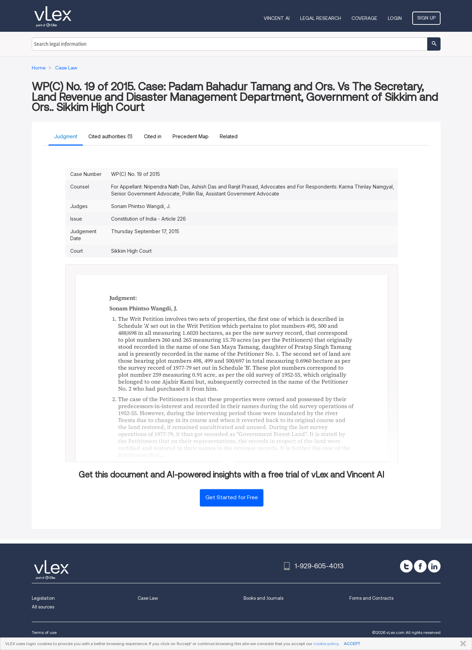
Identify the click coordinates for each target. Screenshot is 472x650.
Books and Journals (263, 598)
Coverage (364, 18)
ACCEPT (352, 643)
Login (395, 18)
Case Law (148, 598)
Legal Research (320, 18)
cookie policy (326, 643)
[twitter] (406, 566)
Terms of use (44, 632)
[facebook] (420, 566)
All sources (43, 607)
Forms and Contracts (371, 598)
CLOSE (461, 643)
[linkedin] (434, 566)
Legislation (43, 598)
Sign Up (426, 18)
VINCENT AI (277, 18)
